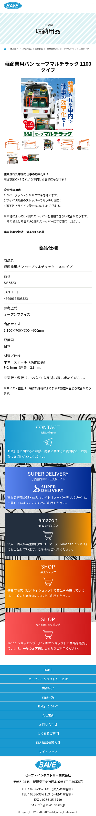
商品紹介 (14, 48)
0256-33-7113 (40, 794)
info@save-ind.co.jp (51, 804)
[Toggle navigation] (92, 6)
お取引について (48, 706)
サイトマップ (48, 751)
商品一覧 (48, 697)
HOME (48, 669)
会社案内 (48, 715)
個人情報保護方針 (48, 742)
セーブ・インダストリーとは (48, 679)
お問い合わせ (48, 724)
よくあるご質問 (48, 733)
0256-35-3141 (40, 789)
